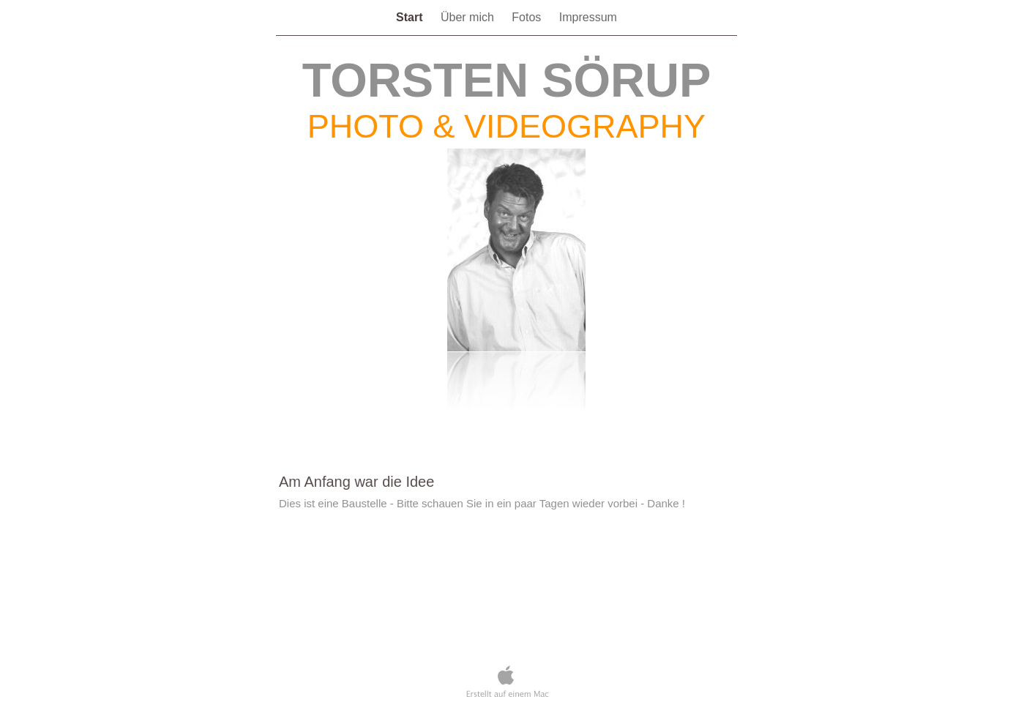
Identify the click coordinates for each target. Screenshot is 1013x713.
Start (411, 17)
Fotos (528, 17)
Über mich (469, 17)
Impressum (588, 17)
